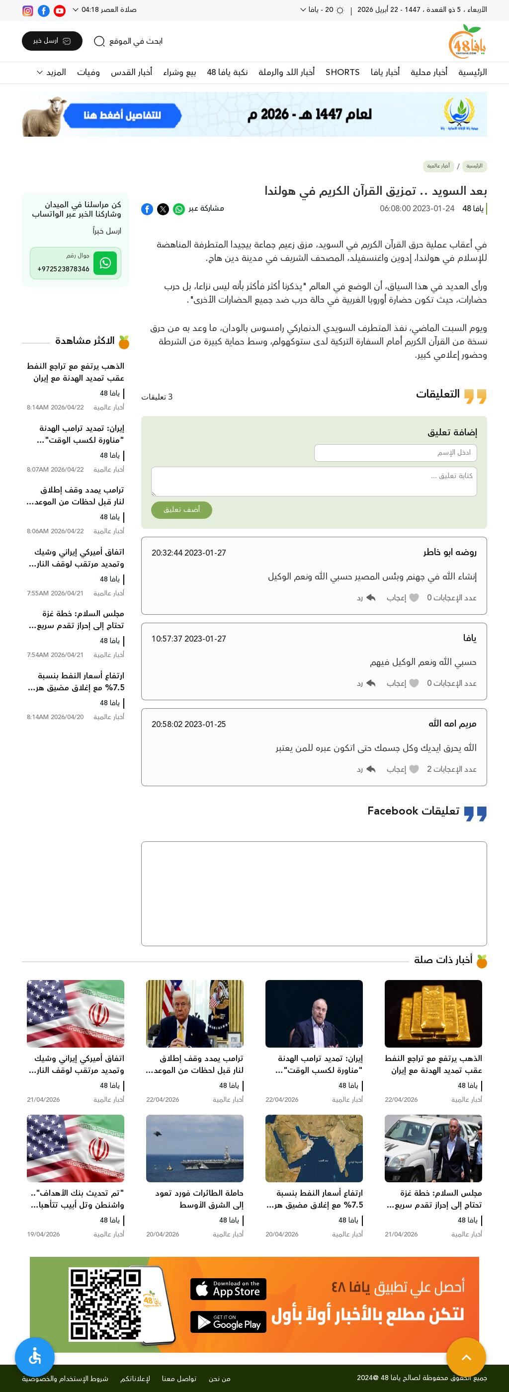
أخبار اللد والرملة (286, 72)
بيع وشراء (179, 72)
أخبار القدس (131, 72)
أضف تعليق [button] (182, 509)
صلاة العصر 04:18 (108, 9)
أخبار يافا (385, 72)
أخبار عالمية (438, 166)
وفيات (88, 72)
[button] (403, 597)
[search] (128, 41)
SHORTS (343, 72)
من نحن (220, 1379)
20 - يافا (326, 9)
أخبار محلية (429, 72)
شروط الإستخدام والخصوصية (65, 1379)
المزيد (55, 72)
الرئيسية (472, 72)
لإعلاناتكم (135, 1379)
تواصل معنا (179, 1379)
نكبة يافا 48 (227, 72)
